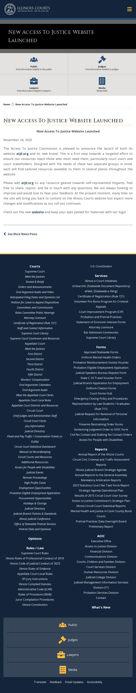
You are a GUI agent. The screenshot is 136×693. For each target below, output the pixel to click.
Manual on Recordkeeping (34, 452)
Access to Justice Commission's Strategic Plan (101, 501)
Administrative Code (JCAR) (35, 589)
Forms (101, 347)
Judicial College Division (101, 577)
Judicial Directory (35, 431)
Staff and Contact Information (35, 328)
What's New (101, 607)
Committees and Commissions (35, 307)
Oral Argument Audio (35, 390)
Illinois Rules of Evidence (35, 569)
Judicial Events (35, 472)
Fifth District (35, 374)
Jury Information (35, 426)
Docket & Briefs (35, 282)
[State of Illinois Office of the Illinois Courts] (27, 9)
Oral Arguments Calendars (35, 385)
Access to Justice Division (101, 546)
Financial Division (101, 551)
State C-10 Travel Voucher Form (101, 378)
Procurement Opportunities (35, 498)
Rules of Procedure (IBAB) (35, 594)
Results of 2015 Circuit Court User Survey (101, 496)
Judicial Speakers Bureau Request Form (101, 373)
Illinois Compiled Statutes (35, 584)
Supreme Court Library (34, 333)
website (38, 212)
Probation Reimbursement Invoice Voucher (101, 362)
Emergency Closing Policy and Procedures (101, 398)
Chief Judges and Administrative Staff (35, 416)
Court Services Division (101, 567)
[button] (129, 9)
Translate (40, 682)
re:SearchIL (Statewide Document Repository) (101, 286)
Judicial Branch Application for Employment (101, 383)
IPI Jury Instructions (35, 579)
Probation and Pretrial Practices (101, 317)
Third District (35, 364)
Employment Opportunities (35, 488)
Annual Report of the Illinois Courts (101, 454)
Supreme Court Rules (35, 553)
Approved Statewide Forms (101, 352)
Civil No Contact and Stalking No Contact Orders (101, 435)
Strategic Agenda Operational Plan (101, 490)
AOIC (101, 536)
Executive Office (101, 541)
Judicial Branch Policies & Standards (35, 514)
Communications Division (101, 556)
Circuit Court (35, 410)
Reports (101, 449)
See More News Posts (22, 234)
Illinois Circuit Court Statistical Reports (101, 506)
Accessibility (94, 682)
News (6, 104)
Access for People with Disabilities (35, 467)
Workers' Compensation (35, 380)
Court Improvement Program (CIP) (101, 312)
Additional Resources (34, 462)
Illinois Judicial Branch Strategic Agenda (101, 470)
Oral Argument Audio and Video (35, 292)
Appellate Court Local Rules (35, 400)
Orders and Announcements (35, 287)
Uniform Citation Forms (101, 388)
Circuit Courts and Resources (35, 457)
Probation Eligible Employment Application (35, 493)
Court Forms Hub (101, 393)
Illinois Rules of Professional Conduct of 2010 (35, 558)
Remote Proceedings (35, 477)
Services (101, 276)
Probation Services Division (101, 593)
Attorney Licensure (35, 318)
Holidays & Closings (35, 503)
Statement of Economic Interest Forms (101, 322)
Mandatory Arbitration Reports (101, 480)
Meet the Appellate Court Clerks (35, 395)
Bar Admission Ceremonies (101, 332)
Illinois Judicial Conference (34, 519)
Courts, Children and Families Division (101, 562)
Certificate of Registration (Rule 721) (35, 323)
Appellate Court (35, 343)
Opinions (35, 538)
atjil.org (22, 154)
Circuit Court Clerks (35, 421)
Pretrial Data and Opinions (35, 529)
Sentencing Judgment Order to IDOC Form (101, 429)
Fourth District (34, 369)
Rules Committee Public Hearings (35, 313)
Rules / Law (35, 548)
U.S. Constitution (101, 266)
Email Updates (74, 682)
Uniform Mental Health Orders (101, 357)
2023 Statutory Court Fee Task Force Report (101, 485)
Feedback (56, 682)
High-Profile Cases (35, 483)
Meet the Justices (35, 276)
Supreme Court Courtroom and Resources (35, 338)
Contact (101, 598)
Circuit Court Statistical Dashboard (34, 447)
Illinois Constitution (35, 605)
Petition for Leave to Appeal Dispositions (35, 302)
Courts (35, 266)
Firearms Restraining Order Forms (101, 424)
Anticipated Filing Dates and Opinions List (35, 297)
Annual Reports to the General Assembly (101, 475)
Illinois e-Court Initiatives (101, 281)
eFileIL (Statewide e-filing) (101, 291)
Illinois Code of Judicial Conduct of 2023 (35, 563)
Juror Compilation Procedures (35, 599)
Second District (35, 359)
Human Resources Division (101, 572)
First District (35, 354)
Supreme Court (35, 271)
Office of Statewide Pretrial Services (35, 524)
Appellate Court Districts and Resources (35, 405)
